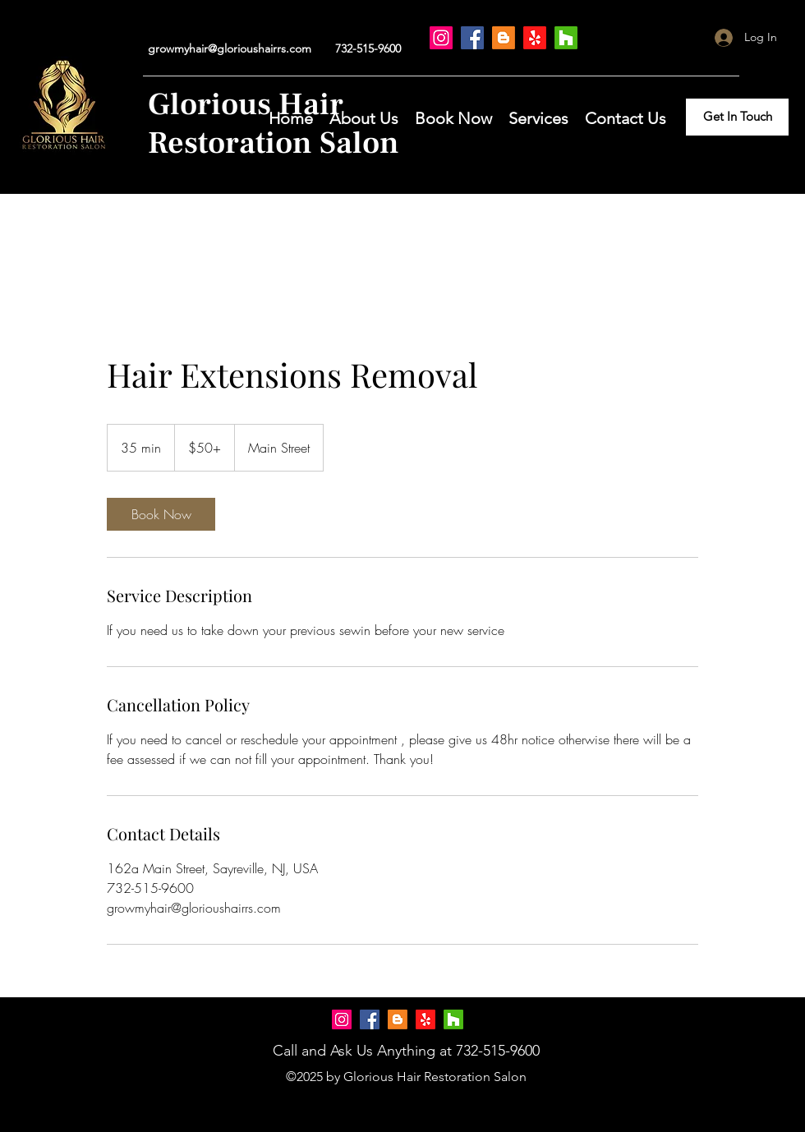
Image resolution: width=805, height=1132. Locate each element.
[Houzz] (565, 37)
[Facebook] (472, 37)
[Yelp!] (534, 37)
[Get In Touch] (737, 117)
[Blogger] (503, 37)
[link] (161, 514)
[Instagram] (441, 37)
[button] (453, 116)
